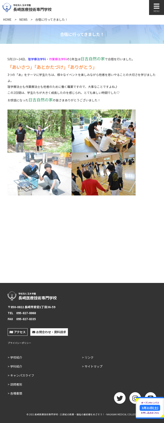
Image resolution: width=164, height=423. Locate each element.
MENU (157, 8)
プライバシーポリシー (19, 343)
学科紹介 (16, 366)
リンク (89, 357)
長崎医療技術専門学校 (42, 7)
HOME (7, 19)
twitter (120, 399)
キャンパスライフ (22, 375)
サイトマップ (93, 366)
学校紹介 (16, 357)
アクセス (18, 332)
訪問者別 (16, 384)
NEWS (23, 19)
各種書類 (16, 393)
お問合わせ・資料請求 (49, 332)
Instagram (135, 399)
